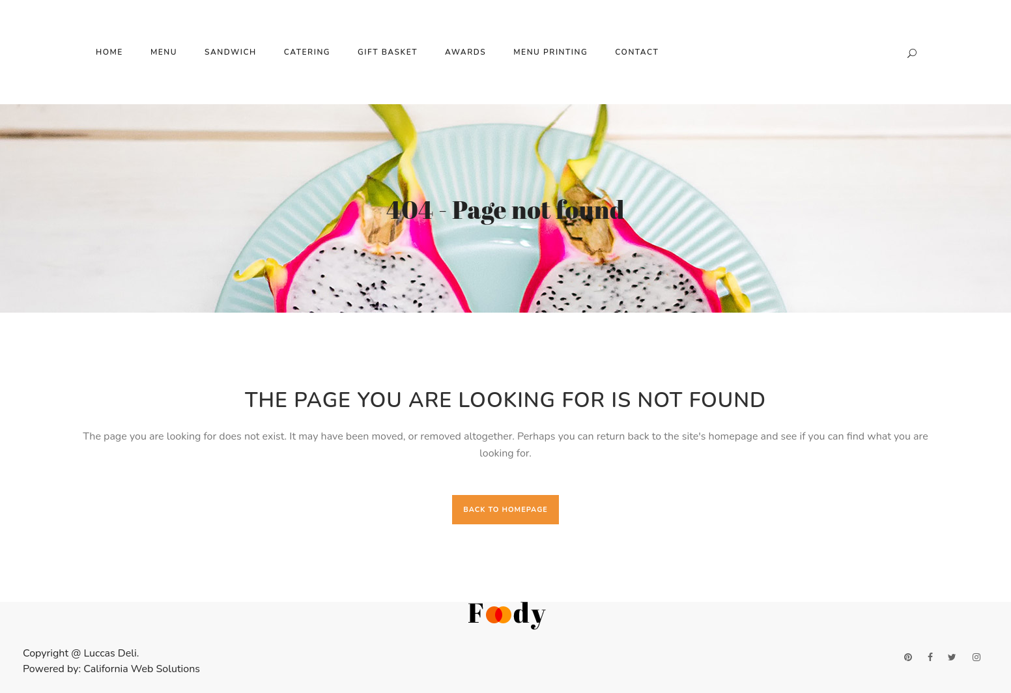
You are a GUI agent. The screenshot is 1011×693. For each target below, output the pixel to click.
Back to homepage (505, 510)
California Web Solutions (141, 669)
